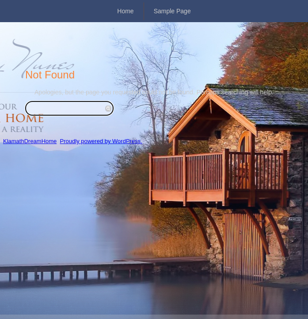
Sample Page (172, 11)
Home (125, 11)
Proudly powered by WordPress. (101, 141)
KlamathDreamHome (30, 141)
